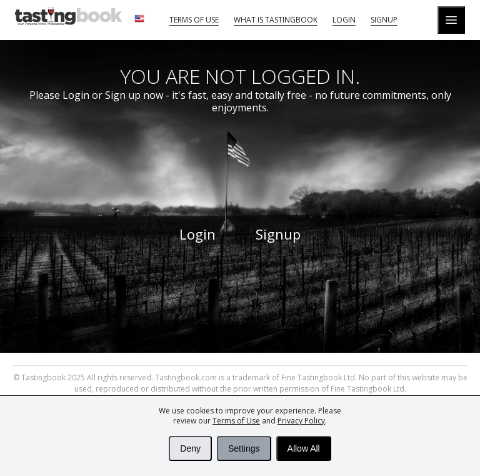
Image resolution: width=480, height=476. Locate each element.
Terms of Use (236, 420)
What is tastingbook (276, 19)
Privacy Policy (301, 420)
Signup (384, 19)
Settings (244, 448)
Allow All (304, 448)
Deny (190, 448)
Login (344, 19)
